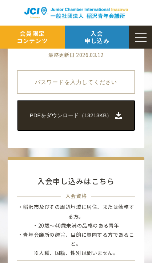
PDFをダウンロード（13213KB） (76, 115)
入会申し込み (96, 37)
